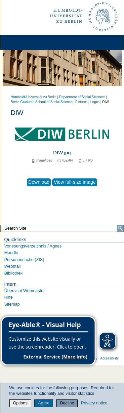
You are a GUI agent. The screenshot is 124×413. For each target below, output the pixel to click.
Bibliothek (13, 273)
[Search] (120, 228)
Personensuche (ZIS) (24, 259)
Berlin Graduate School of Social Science (41, 102)
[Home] (23, 42)
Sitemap (12, 304)
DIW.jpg (62, 152)
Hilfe (8, 297)
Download (38, 182)
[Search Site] (62, 228)
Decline (67, 402)
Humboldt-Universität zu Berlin (33, 97)
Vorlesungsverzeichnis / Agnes (33, 246)
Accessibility (109, 358)
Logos (95, 102)
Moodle (11, 252)
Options (20, 402)
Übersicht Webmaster (24, 290)
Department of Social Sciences (82, 97)
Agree (43, 402)
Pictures (81, 102)
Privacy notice (94, 402)
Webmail (12, 266)
